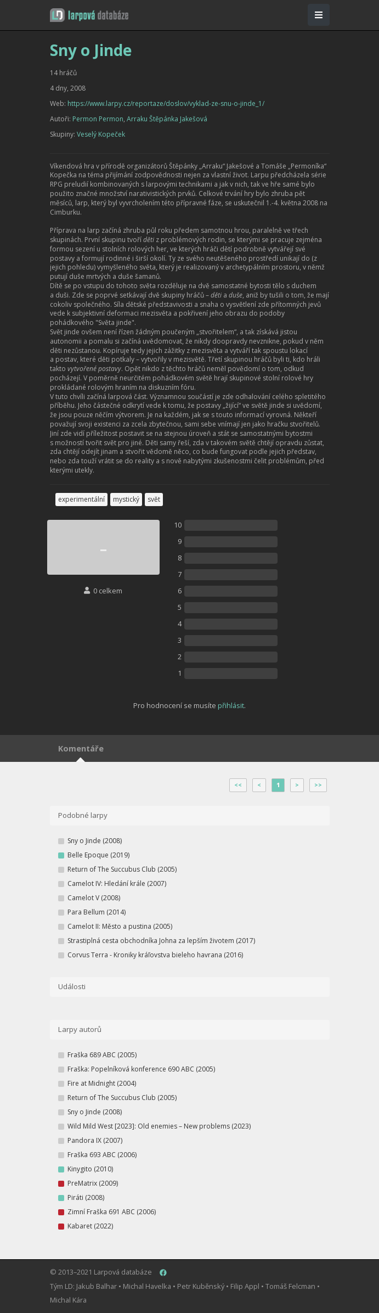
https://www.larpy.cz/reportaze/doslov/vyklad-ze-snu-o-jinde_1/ (165, 103)
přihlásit (231, 705)
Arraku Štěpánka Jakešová (167, 119)
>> (318, 785)
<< (238, 785)
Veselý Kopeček (101, 134)
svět (154, 499)
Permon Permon (97, 119)
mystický (126, 499)
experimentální (81, 499)
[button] (89, 15)
